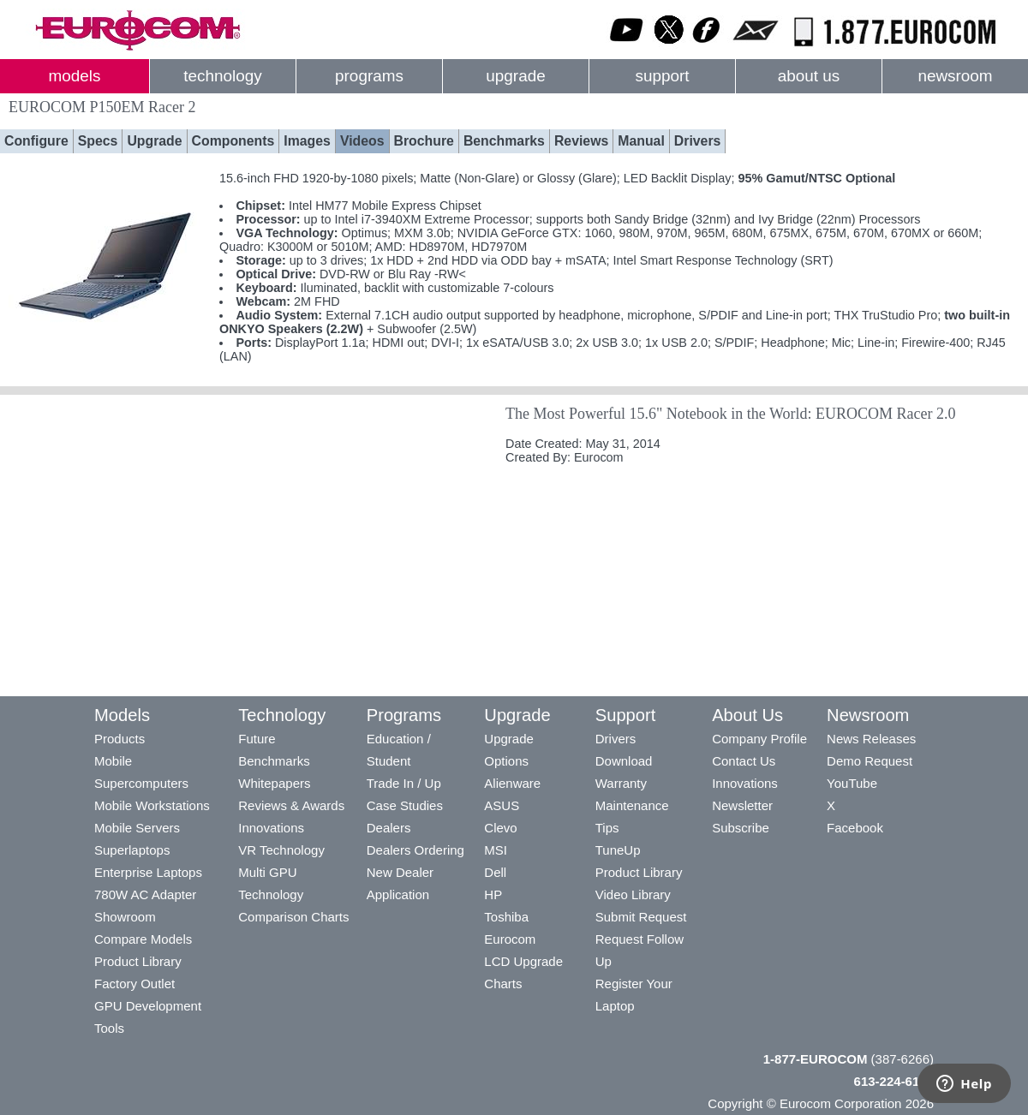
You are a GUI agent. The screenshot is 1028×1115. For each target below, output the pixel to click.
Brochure (424, 141)
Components (233, 141)
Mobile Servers (137, 827)
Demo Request (869, 761)
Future (256, 738)
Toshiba (506, 916)
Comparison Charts (293, 916)
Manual (641, 141)
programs (369, 76)
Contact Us (743, 761)
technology (222, 76)
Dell (495, 872)
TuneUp (618, 850)
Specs (98, 141)
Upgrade (154, 141)
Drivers (697, 141)
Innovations (271, 827)
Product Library (138, 961)
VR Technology (281, 850)
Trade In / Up (404, 783)
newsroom (954, 76)
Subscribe (740, 827)
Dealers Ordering (415, 850)
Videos (362, 141)
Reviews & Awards (291, 805)
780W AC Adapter (145, 894)
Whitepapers (274, 783)
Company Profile (759, 738)
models (75, 76)
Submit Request (641, 916)
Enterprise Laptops (148, 872)
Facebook (855, 827)
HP (493, 894)
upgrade (515, 76)
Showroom (125, 916)
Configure (36, 141)
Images (307, 141)
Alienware (512, 783)
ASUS (501, 805)
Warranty (621, 783)
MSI (495, 850)
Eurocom (509, 939)
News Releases (871, 738)
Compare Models (143, 939)
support (662, 76)
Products (119, 738)
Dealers (389, 827)
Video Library (633, 894)
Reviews (581, 141)
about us (809, 76)
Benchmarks (504, 141)
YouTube (852, 783)
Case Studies (405, 805)
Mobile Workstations (152, 805)
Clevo (500, 827)
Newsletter (742, 805)
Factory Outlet (134, 983)
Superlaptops (132, 850)
